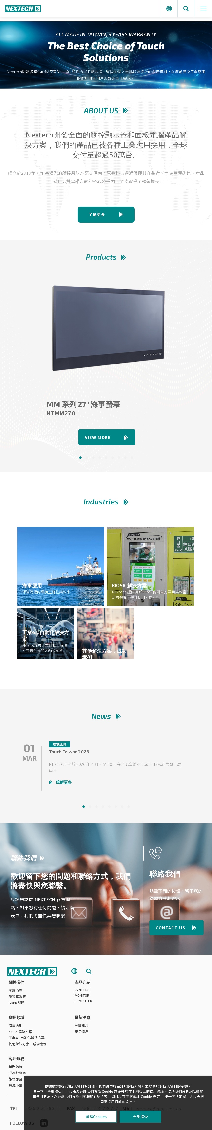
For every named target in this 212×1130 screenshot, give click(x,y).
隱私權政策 (17, 999)
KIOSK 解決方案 (152, 999)
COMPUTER (83, 1003)
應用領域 (148, 984)
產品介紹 (82, 984)
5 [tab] (106, 460)
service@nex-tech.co (159, 1076)
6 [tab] (112, 460)
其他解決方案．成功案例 (160, 1011)
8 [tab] (125, 460)
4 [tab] (99, 460)
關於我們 (16, 984)
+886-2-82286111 (43, 1075)
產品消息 (15, 1040)
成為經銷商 (83, 1040)
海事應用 (147, 993)
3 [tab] (93, 460)
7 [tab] (119, 460)
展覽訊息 (15, 1034)
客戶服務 (82, 1025)
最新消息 (16, 1025)
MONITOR (82, 998)
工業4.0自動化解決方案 (159, 1005)
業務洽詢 (81, 1034)
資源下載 (81, 1052)
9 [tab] (132, 460)
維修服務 (81, 1046)
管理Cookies (96, 1116)
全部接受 (140, 1116)
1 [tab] (80, 460)
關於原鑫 (15, 993)
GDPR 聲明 (17, 1005)
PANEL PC (82, 992)
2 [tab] (87, 460)
